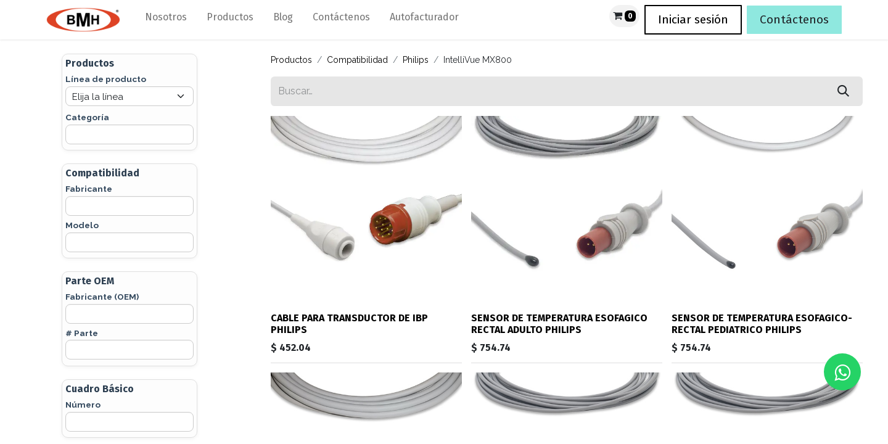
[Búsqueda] (843, 91)
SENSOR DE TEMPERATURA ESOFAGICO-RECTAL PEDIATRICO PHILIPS (762, 323)
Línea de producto (105, 79)
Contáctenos (794, 19)
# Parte (81, 333)
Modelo (82, 225)
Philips (416, 60)
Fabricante (88, 189)
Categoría (87, 117)
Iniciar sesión (693, 19)
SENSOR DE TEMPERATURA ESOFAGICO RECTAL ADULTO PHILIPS (559, 323)
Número (83, 404)
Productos (291, 60)
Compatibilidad (357, 60)
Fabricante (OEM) (102, 297)
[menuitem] (166, 19)
